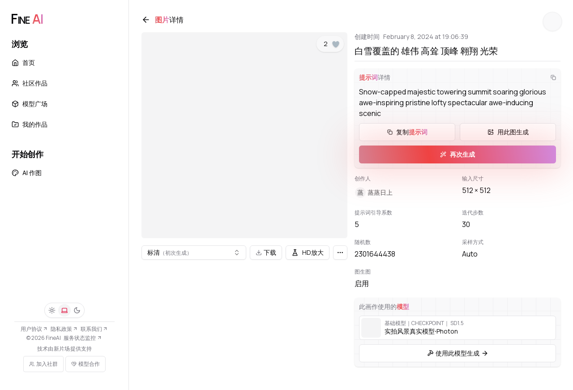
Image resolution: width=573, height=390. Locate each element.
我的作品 (29, 124)
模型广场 (29, 103)
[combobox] (194, 252)
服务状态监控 (83, 338)
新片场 (62, 348)
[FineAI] (27, 19)
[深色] (77, 310)
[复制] (551, 79)
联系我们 (94, 329)
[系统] (64, 310)
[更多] (340, 252)
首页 (23, 62)
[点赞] (336, 46)
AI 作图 (27, 172)
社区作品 (29, 83)
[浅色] (52, 310)
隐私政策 (64, 329)
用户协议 (34, 329)
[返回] (148, 21)
